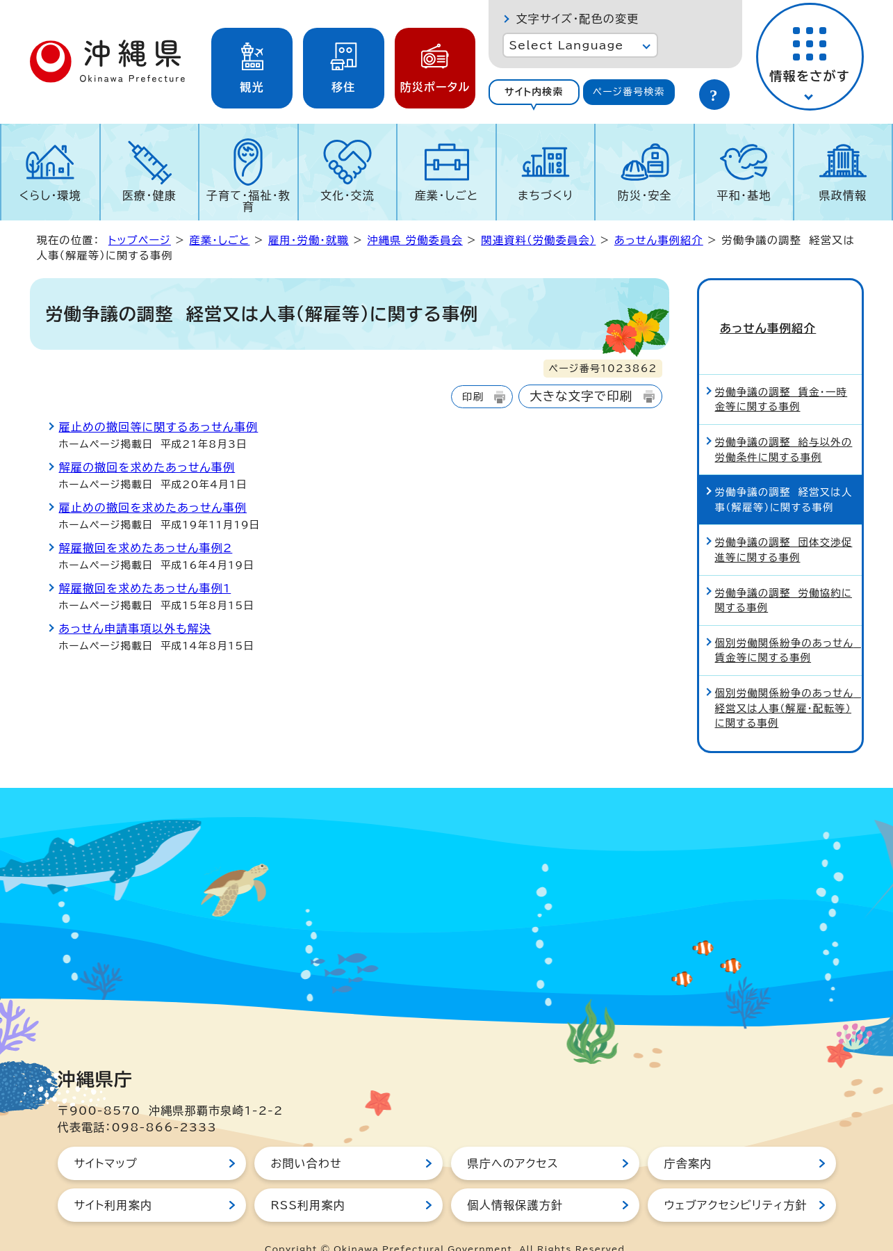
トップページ (139, 240)
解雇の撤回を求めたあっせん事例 (147, 467)
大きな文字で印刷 (581, 396)
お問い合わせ (306, 1138)
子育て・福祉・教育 (248, 201)
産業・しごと (446, 195)
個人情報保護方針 (516, 1180)
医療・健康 (149, 195)
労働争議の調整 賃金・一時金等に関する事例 (781, 374)
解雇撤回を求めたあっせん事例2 (146, 548)
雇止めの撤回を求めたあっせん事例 (153, 507)
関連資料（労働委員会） (538, 240)
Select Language (566, 45)
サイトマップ (106, 1138)
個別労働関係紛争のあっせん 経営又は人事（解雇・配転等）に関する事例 (788, 683)
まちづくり (545, 195)
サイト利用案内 (113, 1180)
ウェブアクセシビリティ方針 (736, 1180)
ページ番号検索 (629, 92)
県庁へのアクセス (513, 1138)
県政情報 (843, 195)
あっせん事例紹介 (658, 240)
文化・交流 (347, 195)
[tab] (534, 92)
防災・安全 (645, 195)
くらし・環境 (50, 195)
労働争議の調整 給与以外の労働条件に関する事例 (784, 424)
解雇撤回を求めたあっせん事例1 (145, 588)
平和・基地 (743, 195)
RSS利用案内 (308, 1180)
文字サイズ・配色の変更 (577, 18)
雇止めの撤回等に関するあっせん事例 (159, 427)
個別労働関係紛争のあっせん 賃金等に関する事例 (788, 625)
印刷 (473, 397)
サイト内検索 (534, 92)
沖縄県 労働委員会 (414, 240)
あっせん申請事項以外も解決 (135, 628)
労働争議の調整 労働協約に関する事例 (783, 575)
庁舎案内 (688, 1138)
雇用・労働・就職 (308, 240)
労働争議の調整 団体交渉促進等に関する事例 (784, 525)
